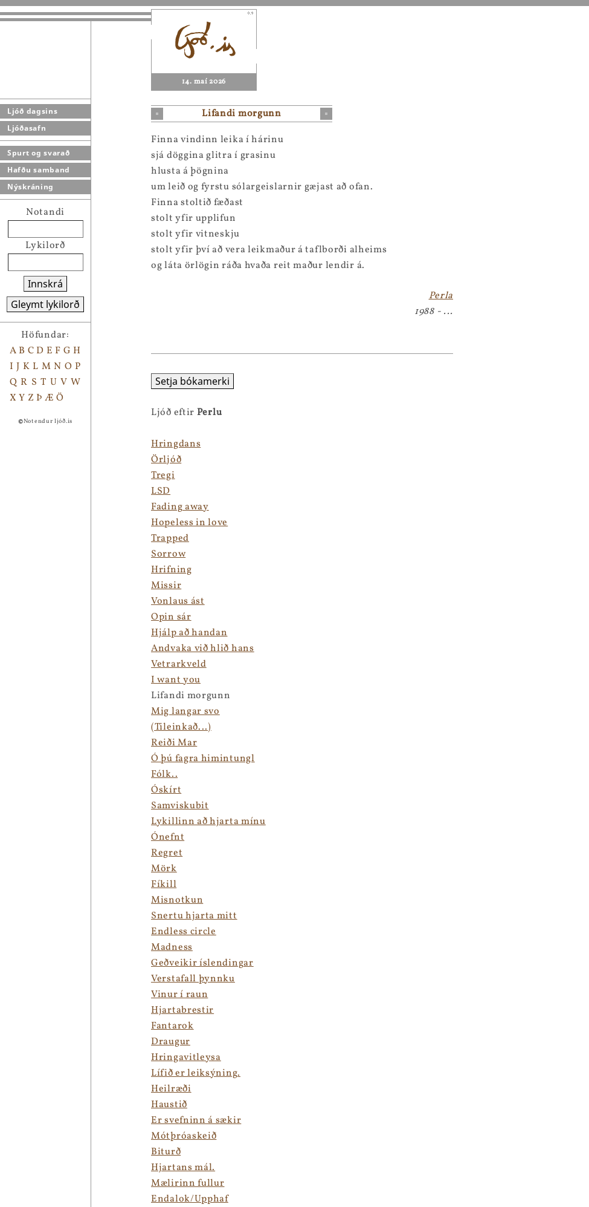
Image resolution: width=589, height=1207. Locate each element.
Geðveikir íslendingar (202, 963)
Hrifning (171, 570)
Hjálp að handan (189, 632)
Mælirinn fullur (188, 1183)
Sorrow (168, 554)
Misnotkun (177, 900)
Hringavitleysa (186, 1057)
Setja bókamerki (192, 381)
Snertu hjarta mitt (194, 916)
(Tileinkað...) (181, 727)
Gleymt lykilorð (45, 304)
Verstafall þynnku (193, 979)
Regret (166, 853)
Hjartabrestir (182, 1010)
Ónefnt (167, 837)
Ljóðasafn (26, 128)
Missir (166, 585)
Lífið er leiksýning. (195, 1073)
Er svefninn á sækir (196, 1120)
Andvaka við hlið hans (202, 648)
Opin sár (171, 617)
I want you (176, 680)
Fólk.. (164, 774)
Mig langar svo (185, 711)
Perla (441, 296)
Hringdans (176, 444)
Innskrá (45, 283)
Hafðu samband (38, 170)
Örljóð (166, 459)
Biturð (166, 1152)
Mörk (164, 868)
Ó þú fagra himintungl (203, 758)
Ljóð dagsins (32, 111)
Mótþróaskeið (183, 1136)
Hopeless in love (189, 522)
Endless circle (183, 931)
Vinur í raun (179, 994)
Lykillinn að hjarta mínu (208, 821)
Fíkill (163, 884)
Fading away (180, 507)
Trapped (170, 538)
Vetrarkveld (179, 664)
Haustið (169, 1104)
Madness (172, 947)
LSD (160, 491)
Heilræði (171, 1089)
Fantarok (172, 1026)
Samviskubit (180, 806)
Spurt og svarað (38, 153)
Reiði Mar (174, 743)
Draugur (170, 1041)
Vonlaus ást (178, 601)
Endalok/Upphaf (189, 1199)
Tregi (163, 475)
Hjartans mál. (183, 1167)
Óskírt (166, 790)
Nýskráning (30, 187)
